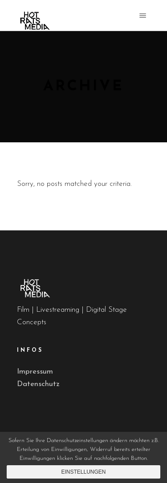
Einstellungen (83, 472)
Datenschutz (38, 384)
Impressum (35, 371)
